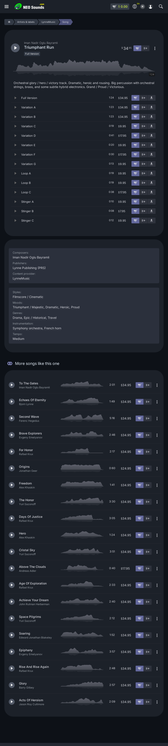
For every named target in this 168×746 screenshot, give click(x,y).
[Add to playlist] (143, 98)
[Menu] (6, 6)
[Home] (8, 22)
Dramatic (52, 307)
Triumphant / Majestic (28, 307)
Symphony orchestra (27, 328)
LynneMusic (21, 278)
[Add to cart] (135, 98)
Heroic (64, 307)
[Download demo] (151, 98)
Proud (75, 307)
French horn (52, 328)
